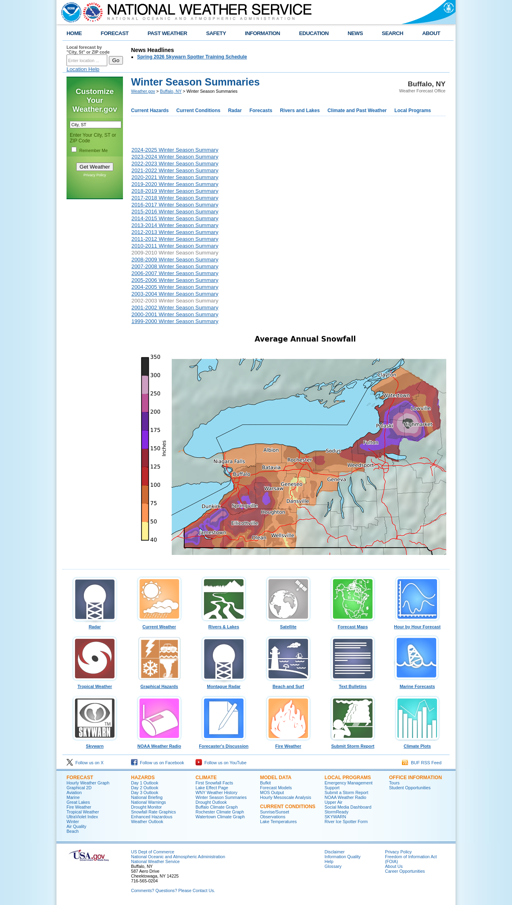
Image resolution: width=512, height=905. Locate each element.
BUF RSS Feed (421, 762)
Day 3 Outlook (144, 792)
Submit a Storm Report (346, 792)
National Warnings (148, 802)
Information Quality (342, 856)
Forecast (80, 777)
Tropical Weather (94, 684)
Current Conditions (198, 110)
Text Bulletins (352, 684)
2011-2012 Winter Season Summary (175, 239)
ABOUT (431, 33)
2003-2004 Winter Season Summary (175, 294)
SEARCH (392, 33)
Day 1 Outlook (144, 782)
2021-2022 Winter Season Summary (175, 170)
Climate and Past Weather (357, 110)
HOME (74, 33)
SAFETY (216, 33)
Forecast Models (276, 787)
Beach (73, 831)
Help (329, 861)
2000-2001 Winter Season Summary (175, 314)
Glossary (333, 866)
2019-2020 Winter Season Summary (175, 184)
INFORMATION (262, 33)
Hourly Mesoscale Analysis (285, 797)
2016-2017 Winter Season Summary (175, 205)
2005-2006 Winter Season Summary (175, 280)
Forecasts (261, 110)
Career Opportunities (405, 871)
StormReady (336, 811)
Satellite (288, 624)
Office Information (415, 777)
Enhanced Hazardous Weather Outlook (152, 819)
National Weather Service (155, 861)
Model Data (275, 777)
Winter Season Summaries (221, 797)
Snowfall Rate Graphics (153, 811)
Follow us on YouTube (221, 762)
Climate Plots (417, 744)
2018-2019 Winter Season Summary (175, 191)
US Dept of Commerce (152, 851)
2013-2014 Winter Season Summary (175, 225)
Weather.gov (143, 91)
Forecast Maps (352, 624)
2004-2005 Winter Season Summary (175, 287)
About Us (394, 866)
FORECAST (115, 33)
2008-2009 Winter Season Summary (175, 259)
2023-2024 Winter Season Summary (175, 157)
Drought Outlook (211, 802)
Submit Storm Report (352, 744)
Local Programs (412, 110)
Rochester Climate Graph (220, 811)
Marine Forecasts (417, 684)
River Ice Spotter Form (346, 821)
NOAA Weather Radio (159, 744)
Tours (394, 782)
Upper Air (333, 802)
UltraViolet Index (82, 816)
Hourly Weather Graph (88, 782)
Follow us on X (85, 762)
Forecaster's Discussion (223, 744)
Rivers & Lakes (223, 624)
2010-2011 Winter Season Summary (175, 246)
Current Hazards (150, 110)
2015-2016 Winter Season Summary (175, 212)
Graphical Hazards (159, 684)
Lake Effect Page (212, 787)
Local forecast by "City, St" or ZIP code (88, 49)
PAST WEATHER (167, 33)
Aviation (74, 792)
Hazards (143, 777)
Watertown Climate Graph (220, 816)
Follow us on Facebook (157, 762)
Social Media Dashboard (348, 807)
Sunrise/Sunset (274, 811)
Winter (73, 821)
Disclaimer (335, 851)
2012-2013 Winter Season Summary (175, 232)
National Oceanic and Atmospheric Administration (178, 856)
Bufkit (265, 782)
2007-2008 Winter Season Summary (175, 266)
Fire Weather (288, 744)
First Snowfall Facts (214, 782)
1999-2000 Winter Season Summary (175, 321)
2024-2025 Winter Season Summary (175, 150)
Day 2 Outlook (144, 787)
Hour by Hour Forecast (417, 624)
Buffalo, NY (171, 91)
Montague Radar (223, 684)
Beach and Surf (288, 684)
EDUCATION (314, 33)
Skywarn (94, 744)
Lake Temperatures (278, 821)
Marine (73, 797)
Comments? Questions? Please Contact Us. (173, 890)
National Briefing (146, 797)
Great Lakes (78, 802)
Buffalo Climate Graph (217, 807)
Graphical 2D (79, 787)
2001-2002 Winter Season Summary (175, 307)
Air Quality (76, 826)
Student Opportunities (410, 787)
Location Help (83, 69)
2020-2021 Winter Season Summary (175, 177)
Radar (235, 110)
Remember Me (93, 150)
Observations (272, 816)
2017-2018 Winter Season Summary (175, 198)
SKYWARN (335, 816)
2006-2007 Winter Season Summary (175, 273)
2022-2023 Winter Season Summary (175, 164)
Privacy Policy (94, 175)
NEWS (355, 33)
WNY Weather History (216, 792)
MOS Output (272, 792)
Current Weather (159, 624)
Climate (206, 777)
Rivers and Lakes (300, 110)
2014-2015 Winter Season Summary (175, 218)
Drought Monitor (146, 807)
